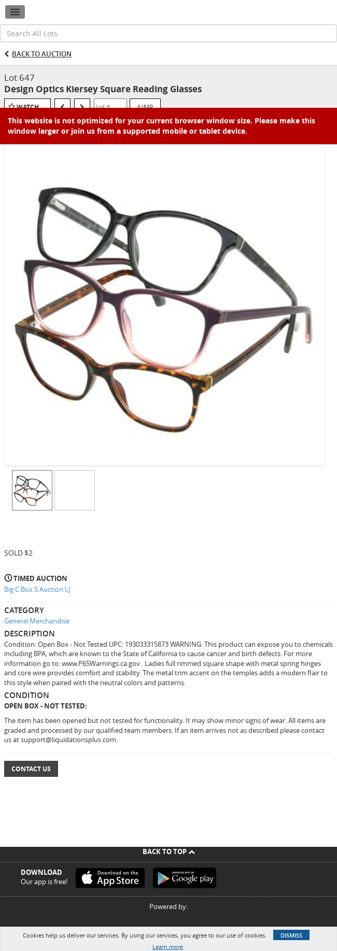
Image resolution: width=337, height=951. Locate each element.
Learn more (167, 946)
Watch (28, 107)
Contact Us (31, 768)
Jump (145, 107)
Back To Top (169, 851)
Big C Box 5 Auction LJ (37, 589)
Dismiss (291, 935)
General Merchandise (36, 621)
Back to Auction (42, 54)
